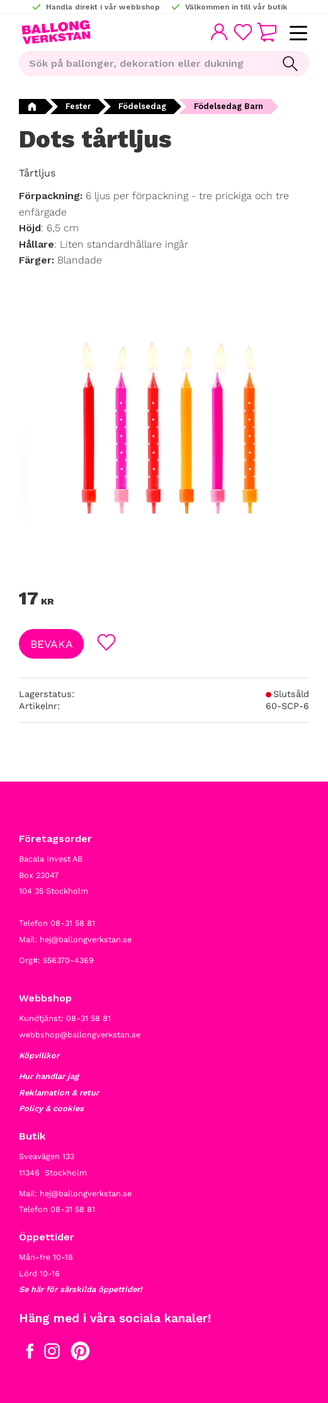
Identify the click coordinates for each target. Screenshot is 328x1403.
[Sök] (290, 63)
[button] (298, 34)
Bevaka (51, 644)
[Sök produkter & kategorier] (145, 63)
